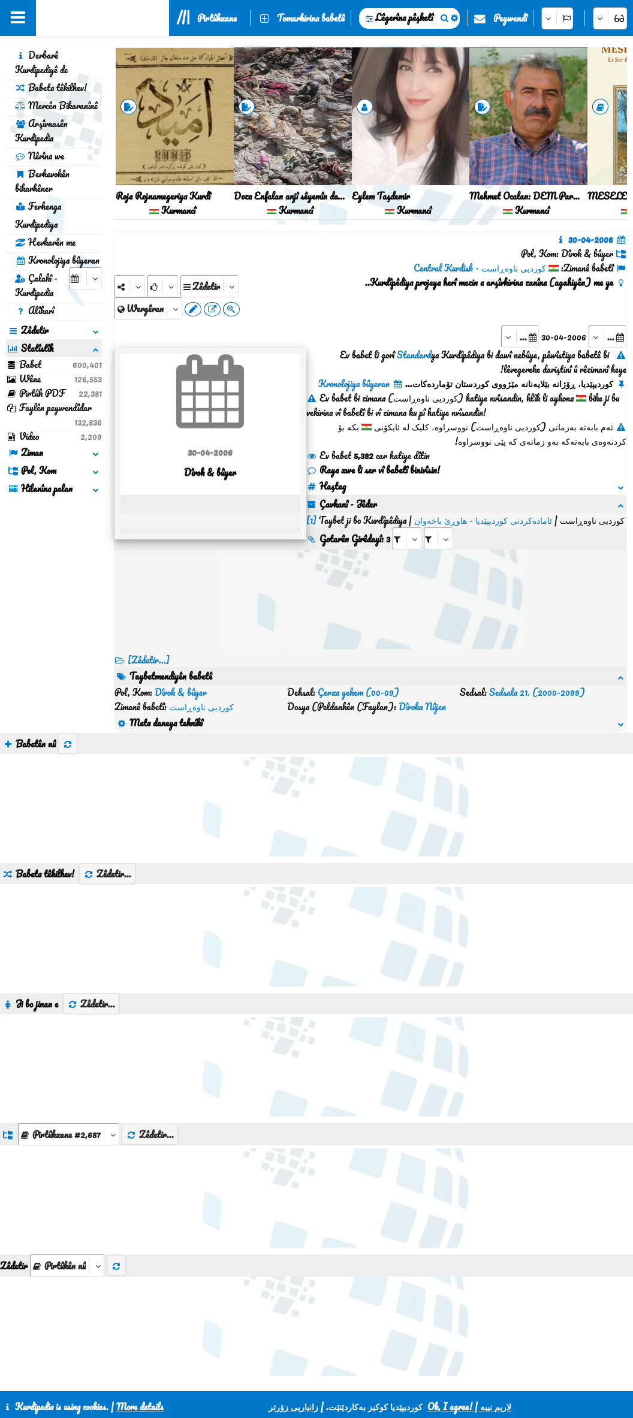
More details (140, 1406)
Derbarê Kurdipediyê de (41, 62)
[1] (311, 520)
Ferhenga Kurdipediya (38, 215)
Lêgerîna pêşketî (404, 17)
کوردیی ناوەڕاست (201, 706)
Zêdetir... (107, 874)
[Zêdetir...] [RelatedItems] (149, 660)
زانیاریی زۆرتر (293, 1406)
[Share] (129, 286)
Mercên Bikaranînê (56, 105)
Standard (414, 355)
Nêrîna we (39, 156)
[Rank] (162, 286)
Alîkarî (34, 310)
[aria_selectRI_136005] (407, 538)
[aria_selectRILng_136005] (438, 538)
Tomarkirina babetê (311, 18)
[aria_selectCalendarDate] (85, 278)
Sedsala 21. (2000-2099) (537, 692)
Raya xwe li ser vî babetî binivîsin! (373, 470)
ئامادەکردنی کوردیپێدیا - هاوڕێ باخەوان (483, 520)
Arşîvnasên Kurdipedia (41, 130)
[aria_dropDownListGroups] (69, 1134)
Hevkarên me (45, 242)
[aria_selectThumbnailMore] (67, 1265)
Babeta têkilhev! (51, 87)
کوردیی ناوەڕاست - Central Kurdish (480, 268)
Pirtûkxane (217, 18)
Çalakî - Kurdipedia (36, 285)
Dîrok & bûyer (181, 692)
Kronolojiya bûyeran (57, 260)
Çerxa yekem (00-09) (358, 692)
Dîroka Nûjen (422, 706)
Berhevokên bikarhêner (42, 181)
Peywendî (510, 18)
